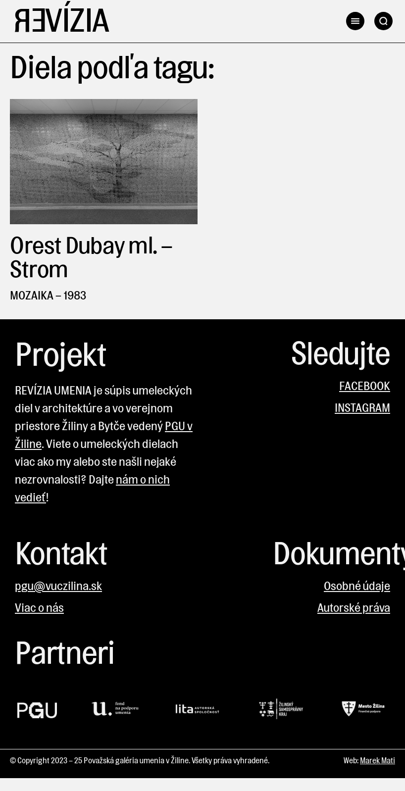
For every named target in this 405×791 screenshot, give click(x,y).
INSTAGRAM (362, 408)
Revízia (60, 21)
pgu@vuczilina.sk (58, 586)
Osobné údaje (357, 586)
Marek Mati (377, 761)
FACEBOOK (364, 386)
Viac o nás (39, 608)
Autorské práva (353, 608)
